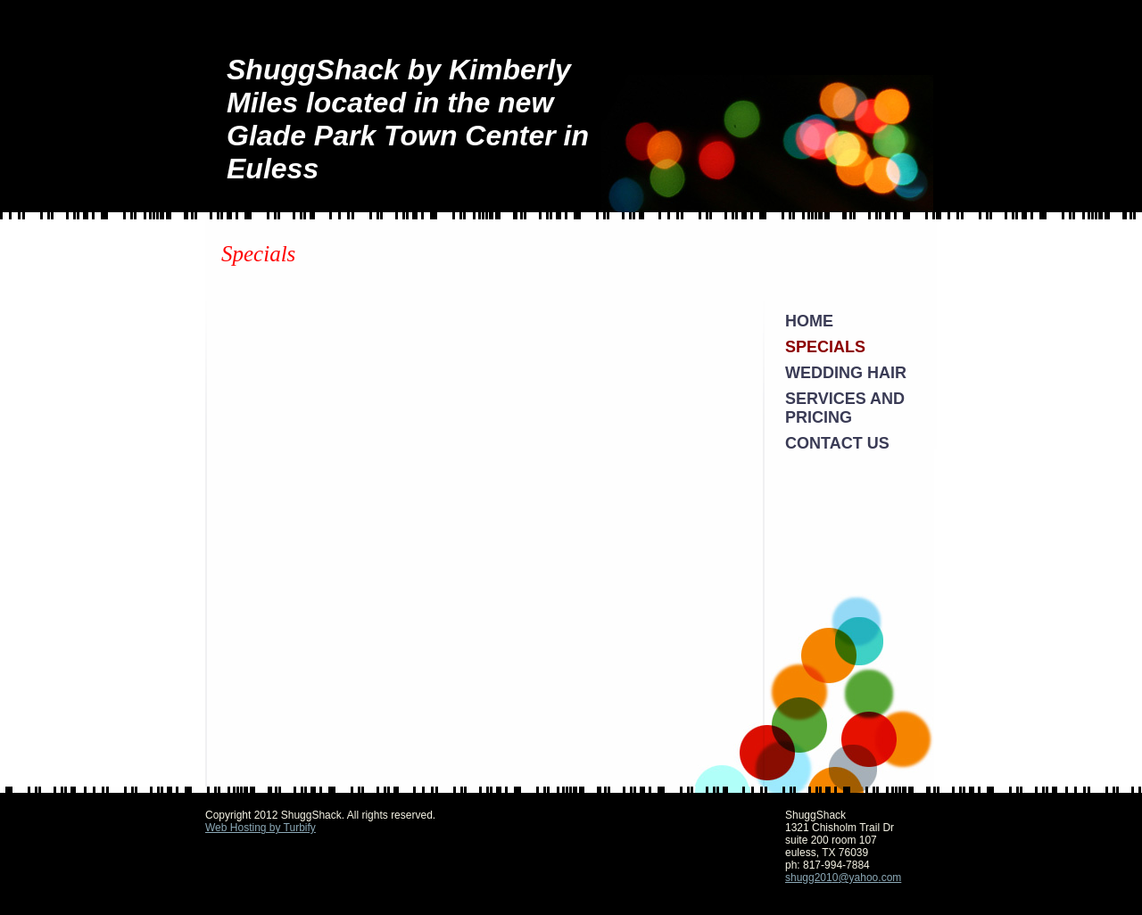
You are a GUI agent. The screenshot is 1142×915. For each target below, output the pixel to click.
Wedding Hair (845, 373)
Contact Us (837, 443)
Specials (825, 347)
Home (809, 321)
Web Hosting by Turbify (260, 827)
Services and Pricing (845, 408)
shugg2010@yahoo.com (843, 877)
